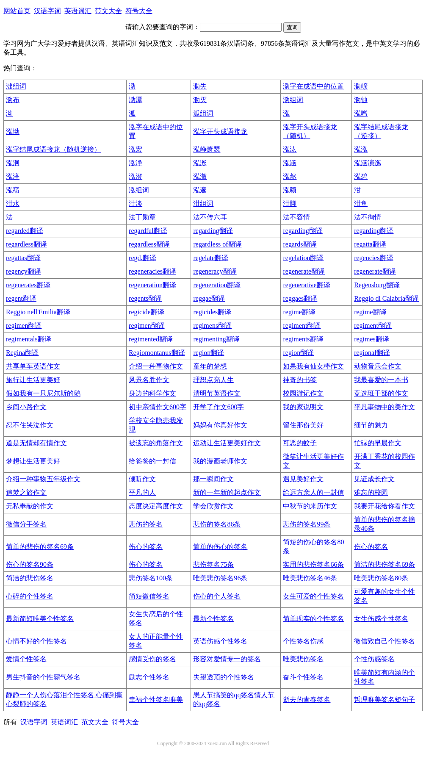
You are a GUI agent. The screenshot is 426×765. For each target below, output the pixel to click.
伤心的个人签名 (217, 596)
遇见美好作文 (303, 478)
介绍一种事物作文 (156, 366)
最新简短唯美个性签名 (40, 618)
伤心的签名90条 (29, 564)
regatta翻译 (370, 244)
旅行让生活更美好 (33, 379)
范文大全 (108, 10)
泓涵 (289, 162)
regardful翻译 (148, 230)
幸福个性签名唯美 (156, 699)
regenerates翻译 (28, 284)
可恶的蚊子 (300, 442)
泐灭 (200, 99)
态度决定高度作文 (156, 506)
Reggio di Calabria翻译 (386, 298)
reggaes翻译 (300, 298)
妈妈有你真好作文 (220, 425)
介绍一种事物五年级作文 (43, 478)
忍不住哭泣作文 (29, 425)
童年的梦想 (210, 366)
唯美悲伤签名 (303, 658)
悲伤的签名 (146, 524)
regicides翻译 (212, 312)
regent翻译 (21, 298)
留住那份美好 (303, 425)
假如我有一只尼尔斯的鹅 (43, 393)
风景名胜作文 (149, 379)
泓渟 (12, 176)
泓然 (289, 176)
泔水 (12, 203)
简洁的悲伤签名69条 (384, 564)
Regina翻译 (22, 352)
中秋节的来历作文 (310, 506)
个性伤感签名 (374, 658)
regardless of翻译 (217, 244)
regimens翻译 (212, 325)
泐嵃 (361, 86)
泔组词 (203, 203)
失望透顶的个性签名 (223, 677)
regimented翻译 (151, 339)
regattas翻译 (23, 257)
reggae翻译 (209, 298)
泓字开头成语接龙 (220, 131)
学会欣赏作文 (213, 506)
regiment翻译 (302, 325)
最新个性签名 (213, 618)
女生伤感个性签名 (381, 618)
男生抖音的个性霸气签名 (43, 677)
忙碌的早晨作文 (377, 442)
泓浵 (200, 162)
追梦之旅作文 (26, 492)
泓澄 (135, 176)
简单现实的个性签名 (313, 618)
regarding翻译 (212, 230)
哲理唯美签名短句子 (384, 699)
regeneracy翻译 (214, 271)
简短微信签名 (149, 596)
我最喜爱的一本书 (381, 379)
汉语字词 (47, 10)
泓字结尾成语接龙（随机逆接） (53, 149)
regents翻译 (145, 298)
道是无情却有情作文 (36, 442)
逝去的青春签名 (306, 699)
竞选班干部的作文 (381, 393)
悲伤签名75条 (213, 564)
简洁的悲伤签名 (29, 578)
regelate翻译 (210, 257)
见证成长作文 (374, 478)
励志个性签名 (149, 677)
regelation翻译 (303, 257)
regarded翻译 (24, 230)
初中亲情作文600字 (157, 406)
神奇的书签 (300, 379)
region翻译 (208, 352)
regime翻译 (299, 312)
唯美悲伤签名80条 (381, 578)
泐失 (200, 86)
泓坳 (12, 131)
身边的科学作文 (152, 393)
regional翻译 (372, 352)
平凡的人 (142, 492)
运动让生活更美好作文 (227, 442)
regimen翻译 (23, 325)
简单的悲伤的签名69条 (40, 546)
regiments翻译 (303, 339)
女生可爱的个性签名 (313, 596)
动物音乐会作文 (377, 366)
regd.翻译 (142, 257)
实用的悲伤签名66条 (313, 564)
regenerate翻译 (304, 271)
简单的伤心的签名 (220, 546)
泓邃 (200, 190)
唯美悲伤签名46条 (310, 578)
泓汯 (289, 149)
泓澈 (200, 176)
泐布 (12, 99)
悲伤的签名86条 (217, 524)
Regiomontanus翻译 (157, 352)
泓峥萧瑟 (206, 149)
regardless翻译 (26, 244)
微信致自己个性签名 (384, 641)
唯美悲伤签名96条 (220, 578)
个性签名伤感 (303, 641)
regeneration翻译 (152, 284)
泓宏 (135, 149)
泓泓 (361, 149)
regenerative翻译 (306, 284)
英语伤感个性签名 (220, 641)
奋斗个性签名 (303, 677)
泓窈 (12, 190)
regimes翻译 (371, 339)
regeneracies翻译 (152, 271)
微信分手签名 (26, 524)
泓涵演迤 (367, 162)
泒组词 (203, 113)
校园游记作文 (303, 393)
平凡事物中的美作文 (384, 406)
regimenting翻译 (216, 339)
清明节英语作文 (217, 393)
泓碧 (361, 176)
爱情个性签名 (26, 658)
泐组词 (293, 99)
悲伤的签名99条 (306, 524)
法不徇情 (367, 217)
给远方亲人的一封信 (313, 492)
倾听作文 (142, 478)
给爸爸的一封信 (152, 461)
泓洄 (12, 162)
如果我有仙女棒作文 (313, 366)
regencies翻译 (373, 257)
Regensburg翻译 (377, 284)
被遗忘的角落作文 (156, 442)
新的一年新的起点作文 (227, 492)
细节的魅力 (371, 425)
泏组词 (16, 86)
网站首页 (16, 10)
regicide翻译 (146, 312)
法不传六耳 (210, 217)
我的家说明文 (303, 406)
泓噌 (361, 113)
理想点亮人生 (213, 379)
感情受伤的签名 (152, 658)
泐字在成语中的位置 (313, 86)
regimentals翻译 (28, 339)
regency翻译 (23, 271)
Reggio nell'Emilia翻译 (38, 312)
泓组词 (139, 190)
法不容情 (296, 217)
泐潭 (135, 99)
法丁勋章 (142, 217)
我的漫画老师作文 (220, 461)
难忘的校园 (371, 492)
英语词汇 (77, 10)
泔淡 (135, 203)
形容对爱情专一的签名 (227, 658)
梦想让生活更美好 (33, 461)
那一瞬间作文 (213, 478)
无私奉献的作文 (29, 506)
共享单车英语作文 (33, 366)
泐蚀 (361, 99)
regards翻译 (299, 244)
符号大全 (138, 10)
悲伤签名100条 (151, 578)
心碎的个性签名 (29, 596)
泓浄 (135, 162)
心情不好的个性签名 (36, 641)
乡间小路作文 (26, 406)
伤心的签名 (146, 546)
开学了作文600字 (218, 406)
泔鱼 (361, 203)
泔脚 (289, 203)
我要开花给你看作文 (384, 506)
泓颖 (289, 190)
